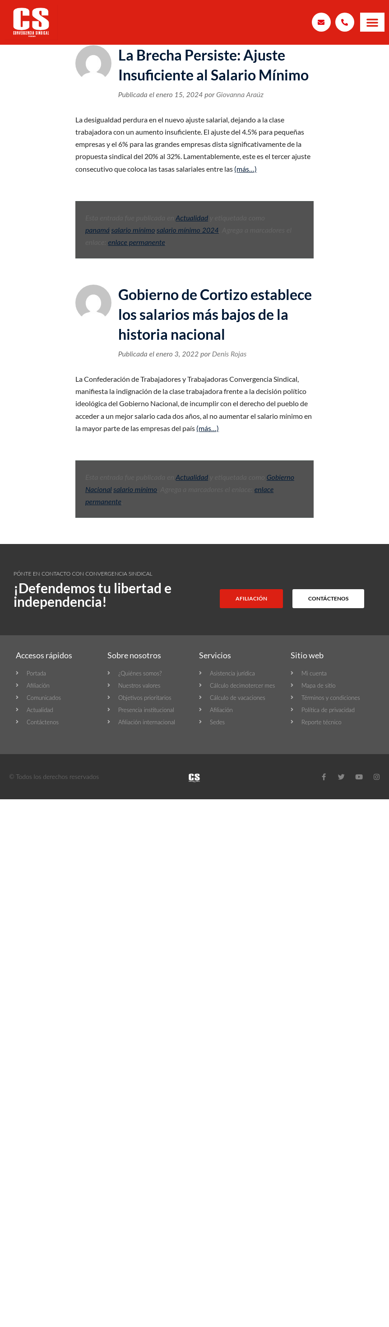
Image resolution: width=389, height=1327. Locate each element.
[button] (372, 22)
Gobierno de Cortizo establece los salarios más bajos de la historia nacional (215, 314)
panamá (97, 229)
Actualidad (192, 217)
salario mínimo (133, 229)
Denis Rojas (229, 353)
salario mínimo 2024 (188, 229)
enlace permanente (136, 242)
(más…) (245, 168)
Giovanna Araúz (240, 94)
